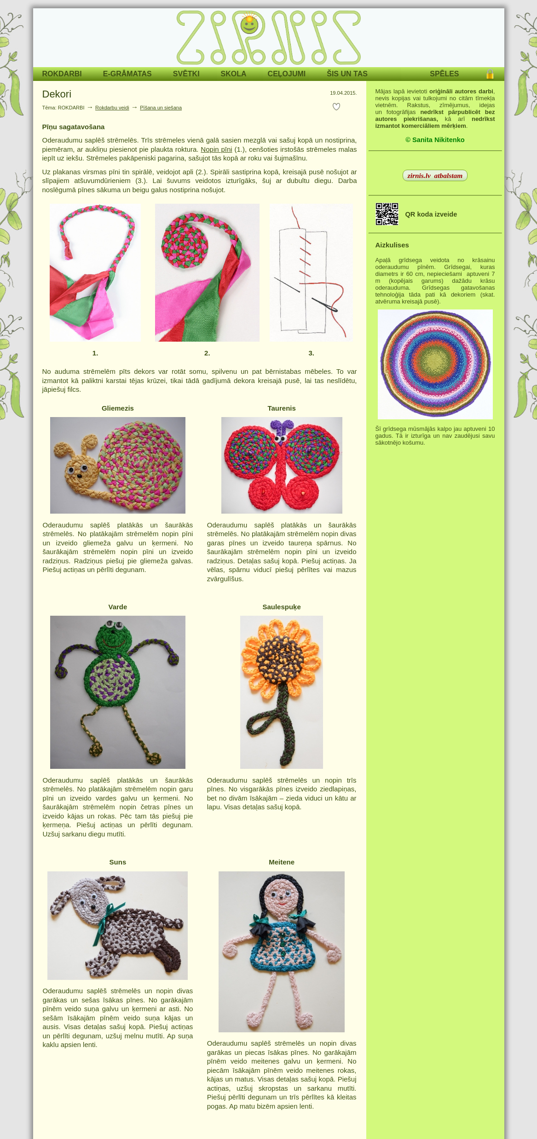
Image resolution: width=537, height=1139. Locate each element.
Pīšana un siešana (161, 107)
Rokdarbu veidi (112, 107)
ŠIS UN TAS (347, 74)
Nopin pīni (216, 149)
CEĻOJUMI (287, 74)
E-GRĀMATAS (127, 74)
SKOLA (234, 74)
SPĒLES (444, 74)
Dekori (57, 94)
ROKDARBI (62, 74)
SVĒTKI (186, 74)
